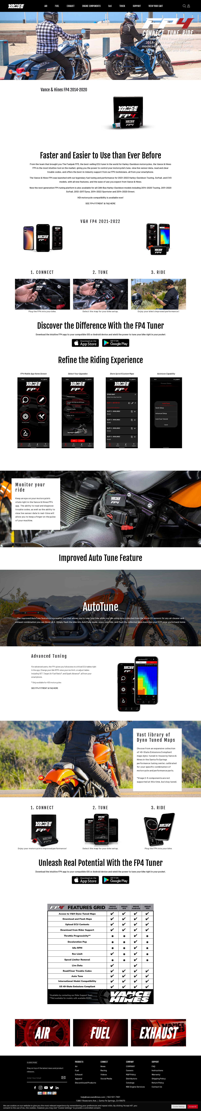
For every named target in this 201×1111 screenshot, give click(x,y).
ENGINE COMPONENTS (91, 6)
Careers (129, 1070)
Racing (103, 1070)
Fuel (77, 1070)
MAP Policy (131, 1074)
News (102, 1066)
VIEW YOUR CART (156, 6)
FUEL (57, 6)
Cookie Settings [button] (179, 1107)
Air (76, 1066)
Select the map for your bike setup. (100, 311)
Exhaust (79, 1074)
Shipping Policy (159, 1078)
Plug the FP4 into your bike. (42, 311)
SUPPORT (137, 6)
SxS (110, 6)
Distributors (131, 1078)
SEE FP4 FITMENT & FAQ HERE (100, 203)
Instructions (157, 1070)
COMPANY (130, 1066)
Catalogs (130, 1082)
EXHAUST (70, 6)
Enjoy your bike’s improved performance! (158, 311)
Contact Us (157, 1086)
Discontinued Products (85, 1082)
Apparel (78, 1078)
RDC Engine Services (135, 1086)
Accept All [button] (192, 1107)
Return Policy (158, 1082)
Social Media (106, 1078)
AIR (45, 6)
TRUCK (122, 6)
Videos (103, 1074)
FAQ (153, 1066)
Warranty (156, 1074)
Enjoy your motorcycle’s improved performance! (42, 848)
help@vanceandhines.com (93, 1097)
